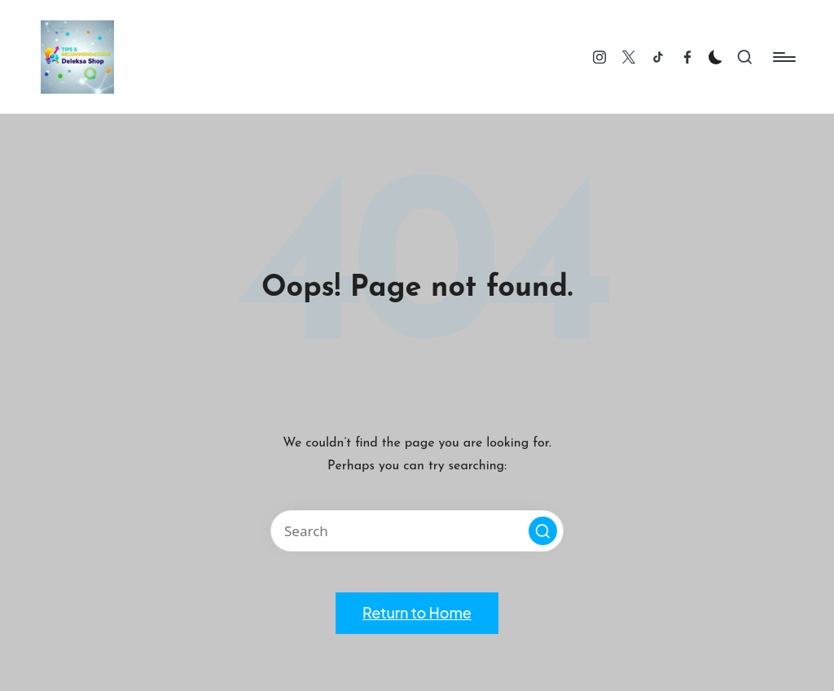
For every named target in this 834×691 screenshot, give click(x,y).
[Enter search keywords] (417, 531)
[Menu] (783, 57)
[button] (543, 531)
